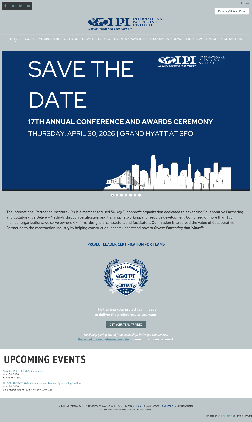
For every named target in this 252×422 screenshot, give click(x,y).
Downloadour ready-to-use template (103, 339)
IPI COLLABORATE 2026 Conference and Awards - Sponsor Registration (42, 383)
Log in (246, 3)
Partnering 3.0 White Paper (231, 11)
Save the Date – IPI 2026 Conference (23, 371)
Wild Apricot (224, 415)
